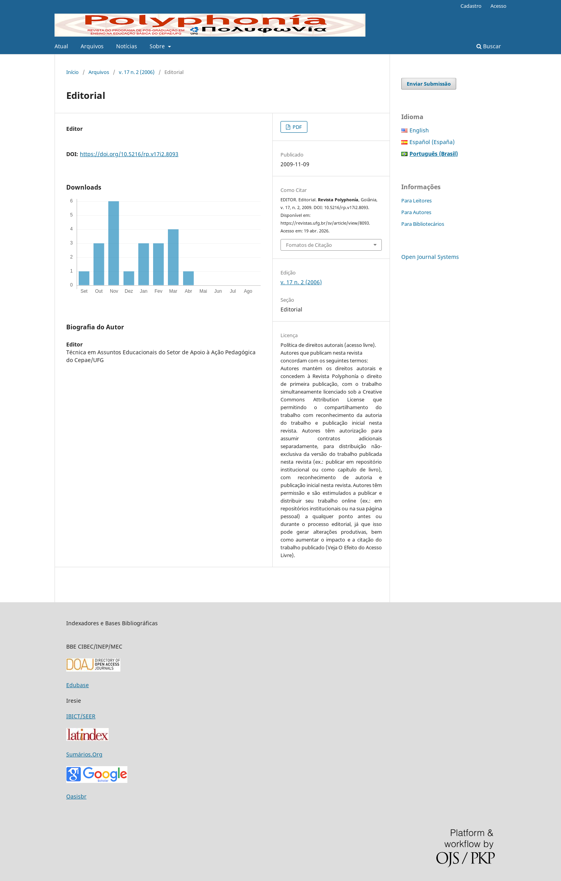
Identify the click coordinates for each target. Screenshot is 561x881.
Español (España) (432, 142)
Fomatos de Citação (309, 244)
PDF (296, 126)
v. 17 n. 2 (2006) (137, 72)
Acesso (498, 5)
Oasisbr (76, 796)
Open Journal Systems (430, 256)
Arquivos (92, 46)
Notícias (126, 46)
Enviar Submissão (429, 83)
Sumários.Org (84, 754)
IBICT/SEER (80, 716)
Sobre (158, 46)
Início (72, 72)
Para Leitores (416, 200)
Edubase (77, 685)
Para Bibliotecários (422, 223)
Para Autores (416, 212)
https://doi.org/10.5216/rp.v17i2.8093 (129, 154)
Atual (61, 46)
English (419, 130)
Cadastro (471, 5)
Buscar (488, 46)
